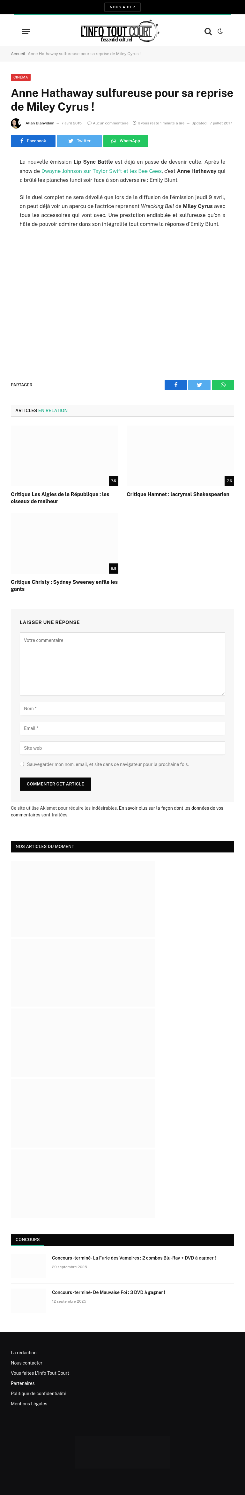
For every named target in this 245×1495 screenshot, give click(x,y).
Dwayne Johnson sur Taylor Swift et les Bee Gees (101, 171)
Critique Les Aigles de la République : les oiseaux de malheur (60, 497)
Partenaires (23, 1383)
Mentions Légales (29, 1403)
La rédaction (24, 1352)
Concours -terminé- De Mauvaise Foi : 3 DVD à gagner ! (108, 1292)
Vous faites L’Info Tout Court (40, 1373)
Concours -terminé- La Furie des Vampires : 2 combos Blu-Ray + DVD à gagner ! (134, 1258)
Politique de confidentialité (38, 1393)
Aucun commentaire (108, 123)
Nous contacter (26, 1362)
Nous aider (122, 7)
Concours (28, 1239)
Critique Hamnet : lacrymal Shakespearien (178, 494)
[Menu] (26, 31)
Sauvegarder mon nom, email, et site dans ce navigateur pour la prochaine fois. (108, 764)
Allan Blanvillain (40, 123)
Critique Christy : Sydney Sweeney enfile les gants (64, 585)
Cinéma (20, 77)
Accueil (18, 53)
